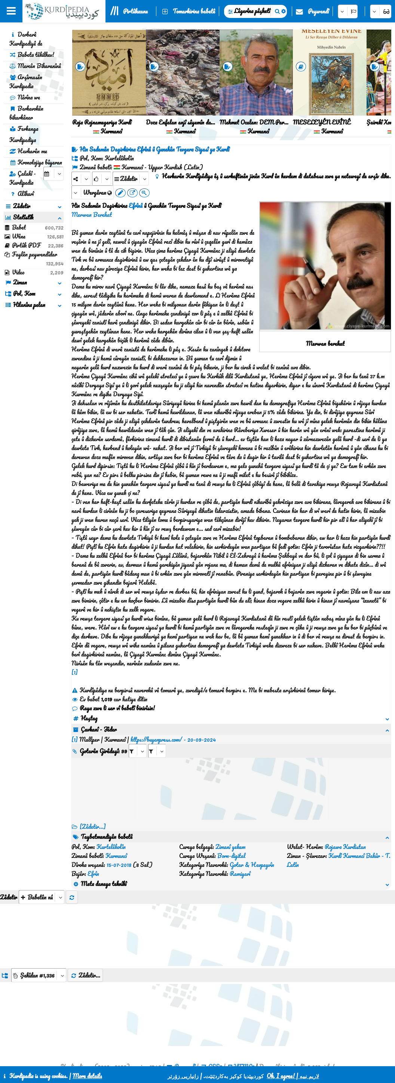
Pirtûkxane (135, 11)
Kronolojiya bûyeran (35, 162)
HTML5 (244, 1021)
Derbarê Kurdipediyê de (25, 39)
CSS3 (215, 1021)
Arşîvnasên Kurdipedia (25, 81)
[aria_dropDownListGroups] (39, 930)
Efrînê (136, 205)
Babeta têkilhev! (31, 54)
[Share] (81, 178)
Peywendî (318, 11)
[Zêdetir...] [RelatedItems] (93, 817)
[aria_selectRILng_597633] (157, 741)
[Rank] (101, 178)
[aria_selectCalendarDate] (53, 173)
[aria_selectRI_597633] (137, 741)
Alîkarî (21, 193)
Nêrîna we (24, 97)
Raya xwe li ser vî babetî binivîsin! (113, 708)
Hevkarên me (28, 151)
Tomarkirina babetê (194, 11)
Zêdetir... (85, 930)
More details (87, 1075)
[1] (74, 672)
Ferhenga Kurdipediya (23, 134)
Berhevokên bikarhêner (26, 113)
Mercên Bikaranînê (35, 65)
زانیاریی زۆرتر (183, 1075)
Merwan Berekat (91, 214)
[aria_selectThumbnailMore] (41, 852)
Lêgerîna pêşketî (252, 10)
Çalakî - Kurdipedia (22, 178)
